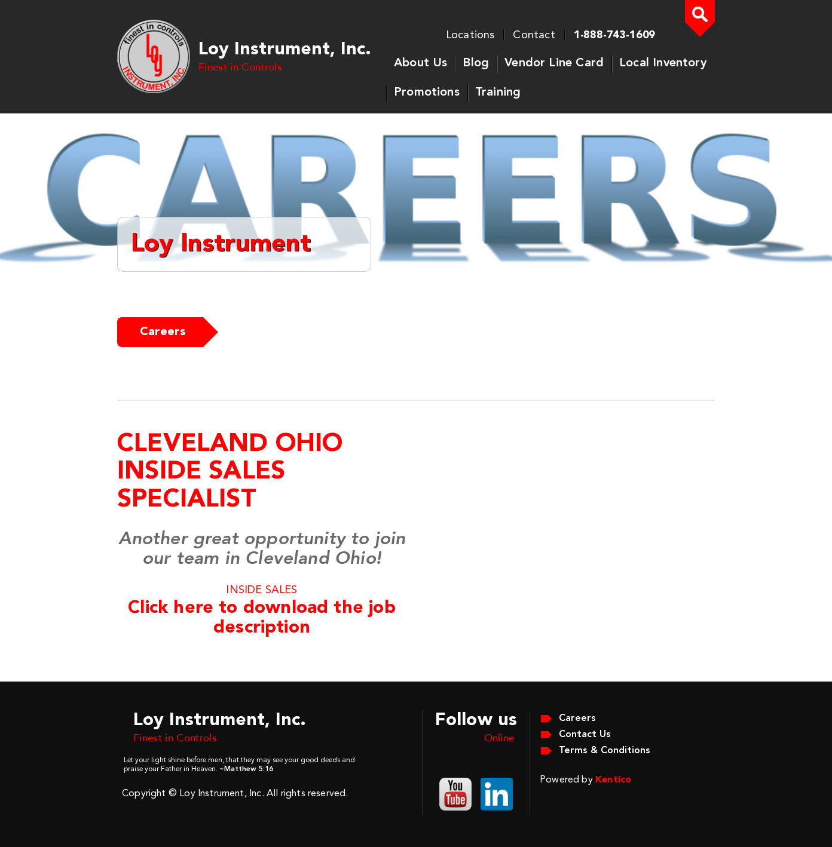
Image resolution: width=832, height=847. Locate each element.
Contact (534, 35)
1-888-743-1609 (614, 35)
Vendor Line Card (554, 63)
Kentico (613, 780)
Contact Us (585, 734)
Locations (470, 35)
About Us (420, 63)
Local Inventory (662, 63)
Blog (476, 63)
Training (498, 93)
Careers (163, 332)
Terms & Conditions (604, 751)
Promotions (427, 93)
